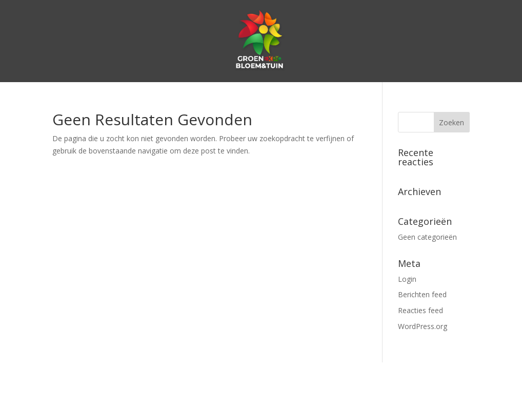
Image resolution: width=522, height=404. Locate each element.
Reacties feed (420, 310)
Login (407, 279)
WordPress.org (422, 326)
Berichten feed (422, 294)
